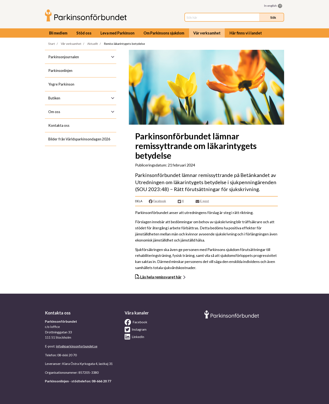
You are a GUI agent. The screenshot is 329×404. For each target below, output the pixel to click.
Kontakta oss (58, 125)
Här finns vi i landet (246, 33)
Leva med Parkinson (117, 33)
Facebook (157, 201)
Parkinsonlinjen (60, 70)
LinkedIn (134, 337)
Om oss (54, 112)
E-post (202, 201)
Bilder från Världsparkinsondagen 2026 (79, 139)
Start (51, 43)
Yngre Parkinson (61, 84)
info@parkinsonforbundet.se (76, 346)
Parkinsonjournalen (63, 57)
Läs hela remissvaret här (160, 277)
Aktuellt (92, 43)
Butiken (54, 98)
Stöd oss (83, 33)
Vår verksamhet (207, 33)
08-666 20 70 (67, 355)
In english (270, 5)
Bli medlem (58, 33)
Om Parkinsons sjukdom (164, 33)
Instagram (135, 329)
